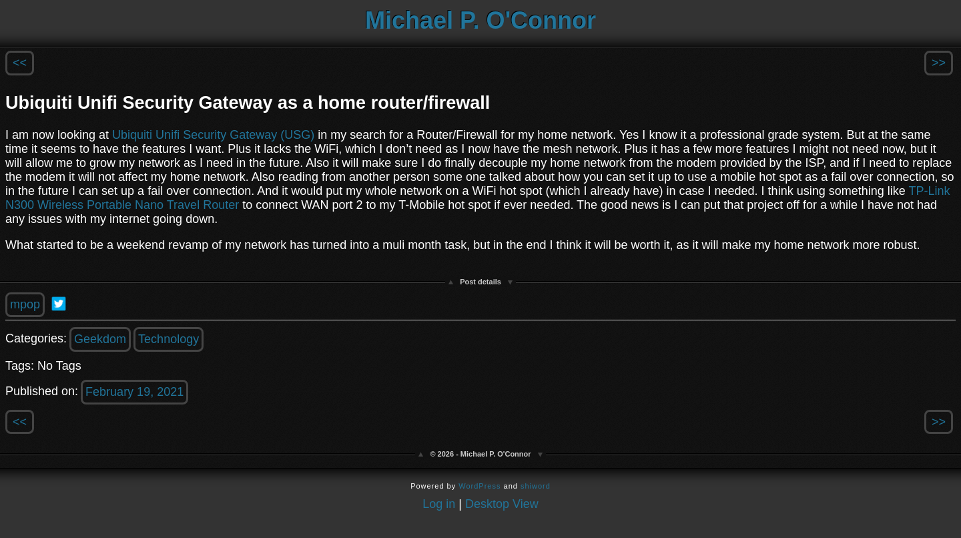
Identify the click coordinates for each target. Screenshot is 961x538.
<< (20, 62)
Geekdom (100, 339)
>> (939, 62)
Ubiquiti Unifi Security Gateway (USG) (213, 135)
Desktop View (502, 504)
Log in (438, 504)
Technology (168, 339)
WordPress (479, 486)
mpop (25, 304)
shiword (536, 486)
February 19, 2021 (134, 391)
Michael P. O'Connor (480, 20)
